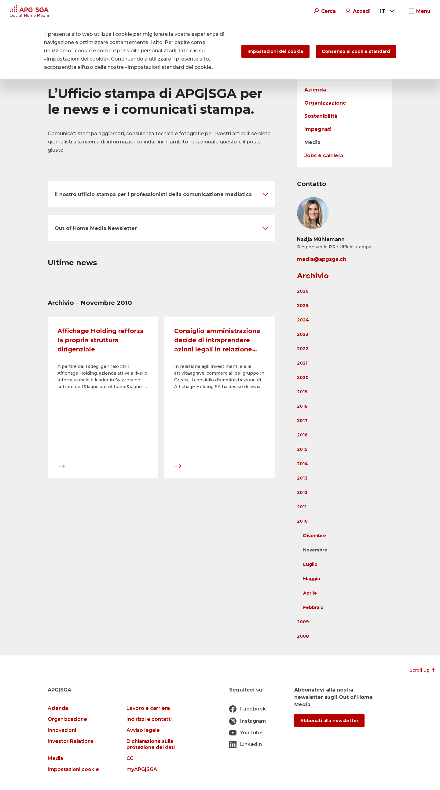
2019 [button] (302, 392)
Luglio (310, 564)
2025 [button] (302, 305)
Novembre (315, 550)
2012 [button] (302, 492)
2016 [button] (302, 435)
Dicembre (314, 535)
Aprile (310, 593)
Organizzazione (325, 103)
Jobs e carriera (323, 155)
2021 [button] (302, 363)
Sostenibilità (320, 116)
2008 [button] (303, 636)
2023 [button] (302, 334)
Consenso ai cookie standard (356, 51)
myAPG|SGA (142, 769)
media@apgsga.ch (321, 259)
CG (130, 758)
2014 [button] (302, 463)
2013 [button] (302, 478)
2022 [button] (302, 348)
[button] (161, 194)
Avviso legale (143, 730)
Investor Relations (71, 741)
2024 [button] (303, 320)
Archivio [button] (313, 275)
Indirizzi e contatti (149, 719)
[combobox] (386, 11)
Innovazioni (62, 730)
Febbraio (313, 607)
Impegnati (318, 129)
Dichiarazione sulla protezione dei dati (151, 744)
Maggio (311, 578)
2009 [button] (303, 622)
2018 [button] (302, 406)
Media (312, 142)
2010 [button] (302, 521)
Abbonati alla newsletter (329, 720)
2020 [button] (303, 377)
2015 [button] (302, 449)
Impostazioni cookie (73, 769)
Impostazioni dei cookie (275, 51)
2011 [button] (301, 507)
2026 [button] (303, 291)
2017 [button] (302, 420)
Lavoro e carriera (148, 708)
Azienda (315, 90)
